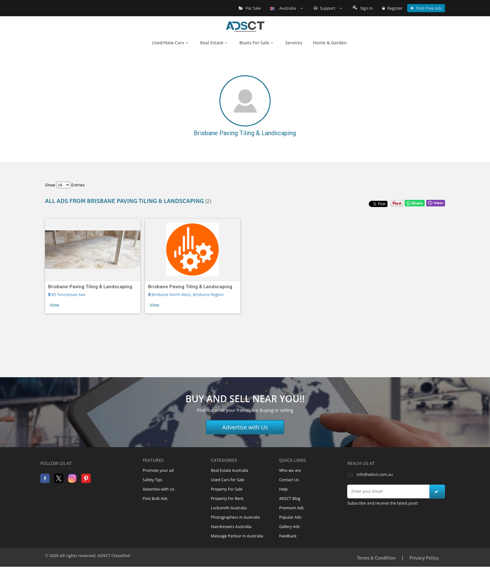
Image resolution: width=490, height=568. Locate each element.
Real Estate (213, 43)
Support (328, 8)
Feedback (288, 536)
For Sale (250, 8)
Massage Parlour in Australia (237, 536)
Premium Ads (291, 508)
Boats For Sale (256, 43)
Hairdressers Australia (231, 526)
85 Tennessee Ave (66, 294)
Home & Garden (330, 43)
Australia (286, 8)
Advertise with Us (245, 427)
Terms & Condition (376, 558)
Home (245, 26)
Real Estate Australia (229, 470)
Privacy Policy (424, 558)
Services (293, 43)
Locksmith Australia (229, 508)
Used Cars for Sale (227, 479)
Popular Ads (290, 517)
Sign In (363, 8)
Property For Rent (227, 498)
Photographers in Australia (235, 517)
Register (392, 8)
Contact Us (289, 479)
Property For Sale (226, 489)
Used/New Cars (170, 43)
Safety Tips (152, 479)
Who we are (290, 470)
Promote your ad (158, 470)
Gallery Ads (289, 526)
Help (283, 489)
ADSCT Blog (289, 498)
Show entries (65, 185)
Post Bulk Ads (155, 498)
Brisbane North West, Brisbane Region (186, 294)
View (54, 305)
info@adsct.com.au (374, 474)
